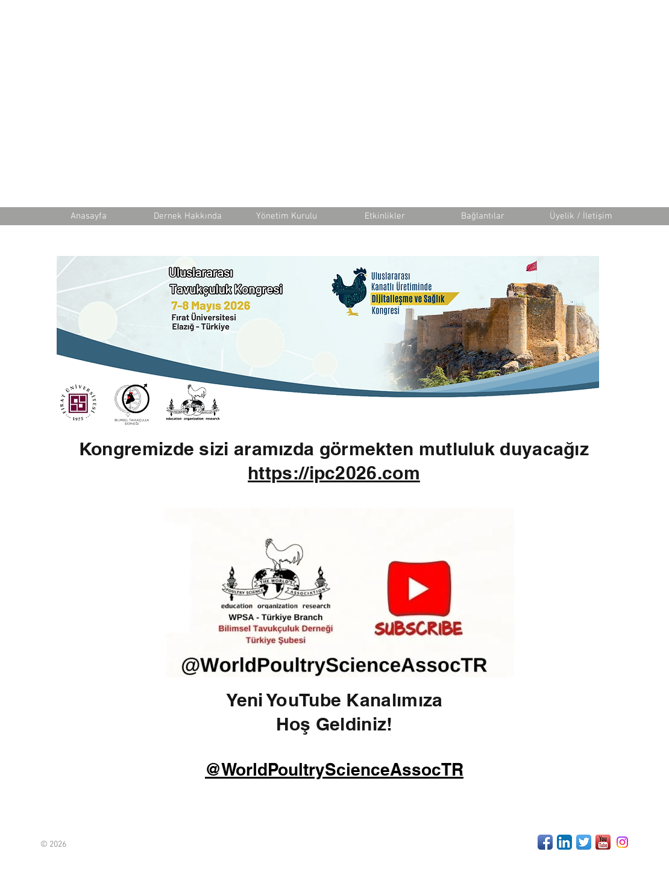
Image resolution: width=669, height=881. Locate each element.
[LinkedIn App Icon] (564, 842)
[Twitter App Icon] (583, 842)
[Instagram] (622, 842)
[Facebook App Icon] (545, 842)
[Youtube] (603, 842)
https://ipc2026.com (334, 473)
